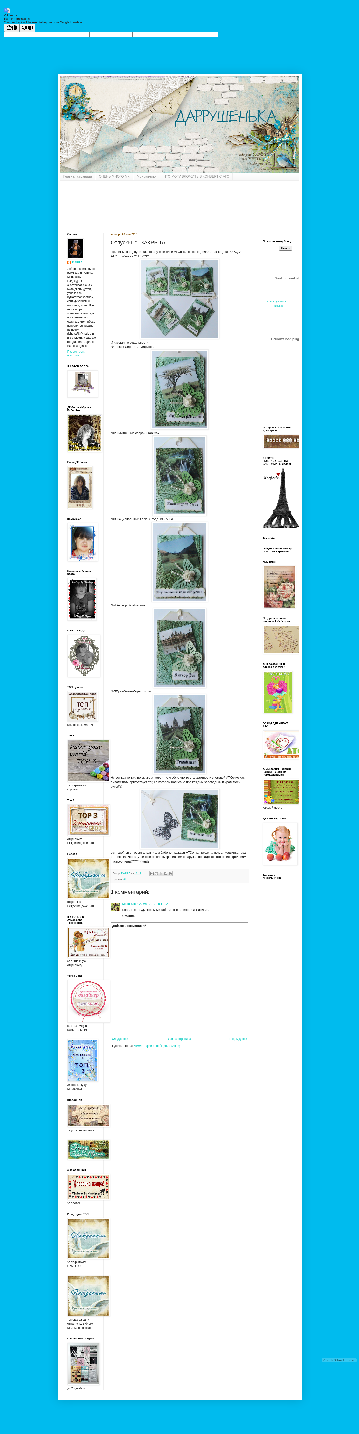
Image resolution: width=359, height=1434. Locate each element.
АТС (125, 879)
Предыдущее (238, 1039)
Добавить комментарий (129, 926)
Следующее (120, 1039)
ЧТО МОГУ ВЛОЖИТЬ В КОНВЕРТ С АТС (196, 176)
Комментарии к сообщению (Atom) (157, 1046)
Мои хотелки (146, 176)
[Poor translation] (27, 28)
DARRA (77, 262)
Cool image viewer (276, 301)
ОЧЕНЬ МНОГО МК (114, 176)
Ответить (128, 916)
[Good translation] (12, 28)
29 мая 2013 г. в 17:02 (153, 904)
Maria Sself (130, 904)
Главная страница (77, 176)
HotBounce (277, 306)
